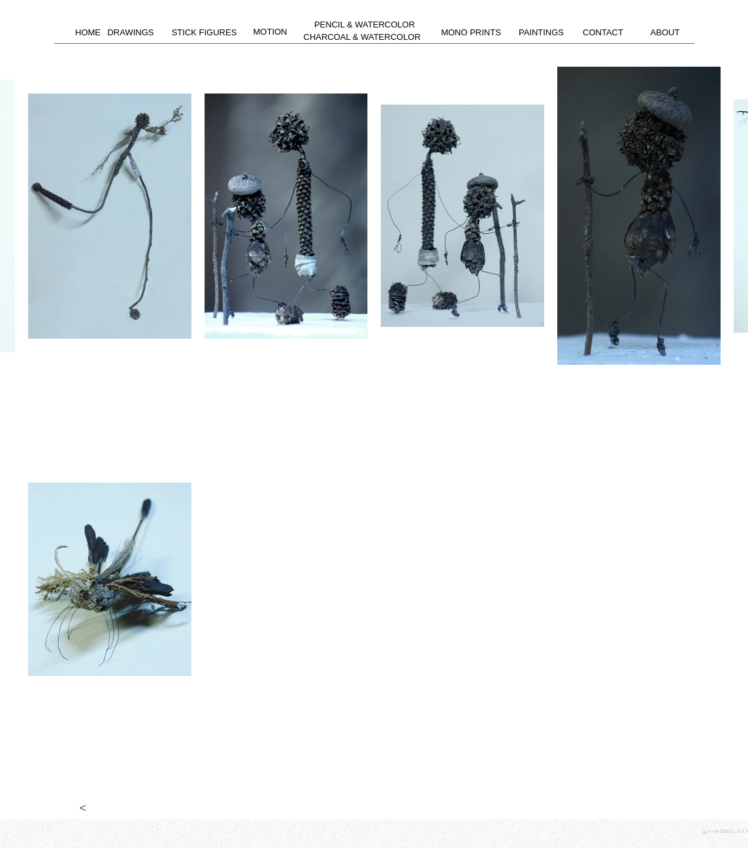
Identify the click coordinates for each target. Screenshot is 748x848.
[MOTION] (270, 32)
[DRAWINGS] (131, 33)
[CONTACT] (603, 33)
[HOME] (88, 33)
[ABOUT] (665, 33)
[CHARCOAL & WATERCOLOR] (362, 37)
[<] (83, 806)
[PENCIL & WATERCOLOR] (364, 25)
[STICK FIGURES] (204, 32)
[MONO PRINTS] (471, 32)
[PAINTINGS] (541, 32)
